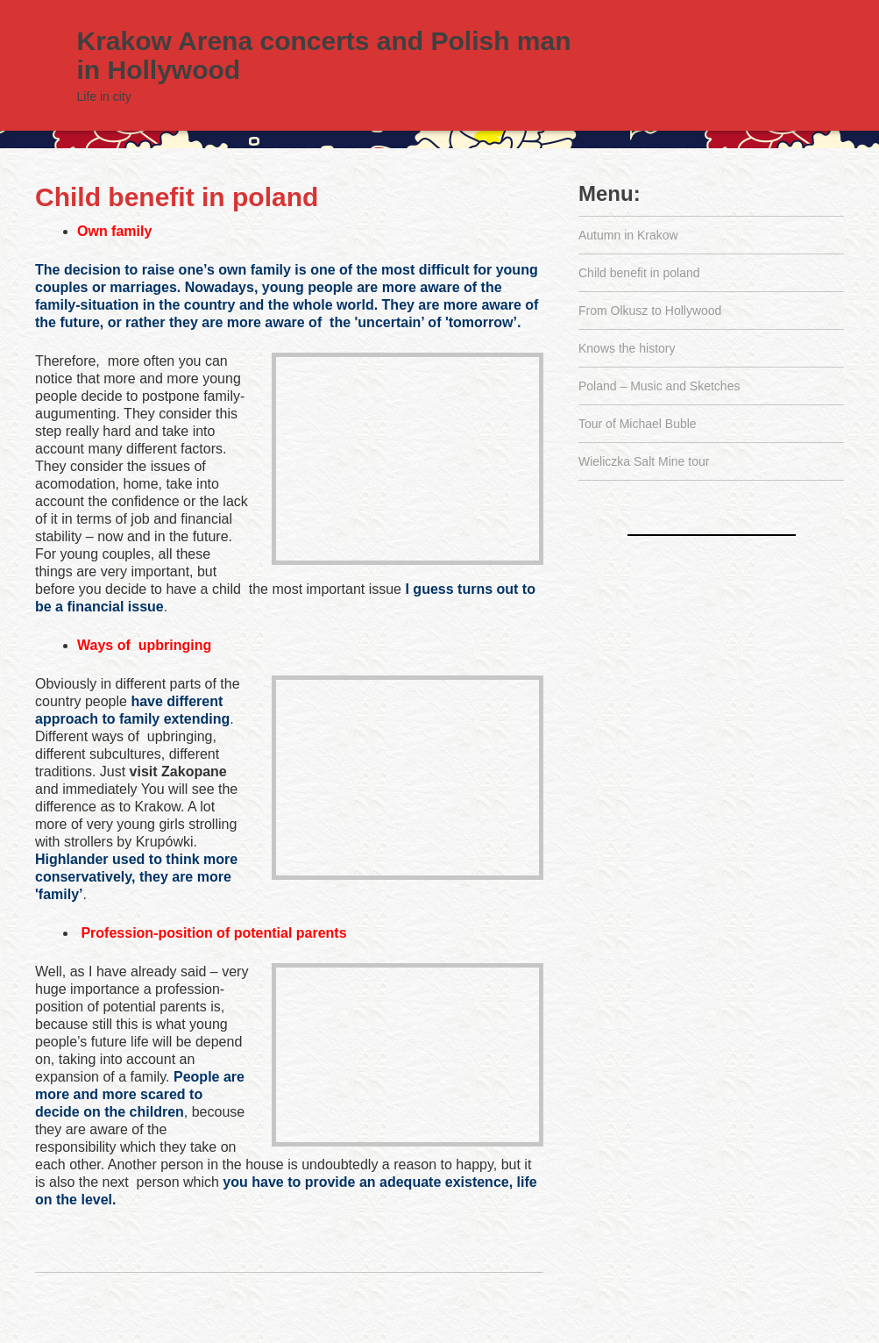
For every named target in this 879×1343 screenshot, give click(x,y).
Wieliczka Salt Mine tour (643, 461)
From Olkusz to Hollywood (649, 311)
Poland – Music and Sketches (659, 386)
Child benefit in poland (176, 196)
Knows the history (627, 348)
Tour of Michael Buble (637, 424)
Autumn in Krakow (628, 235)
